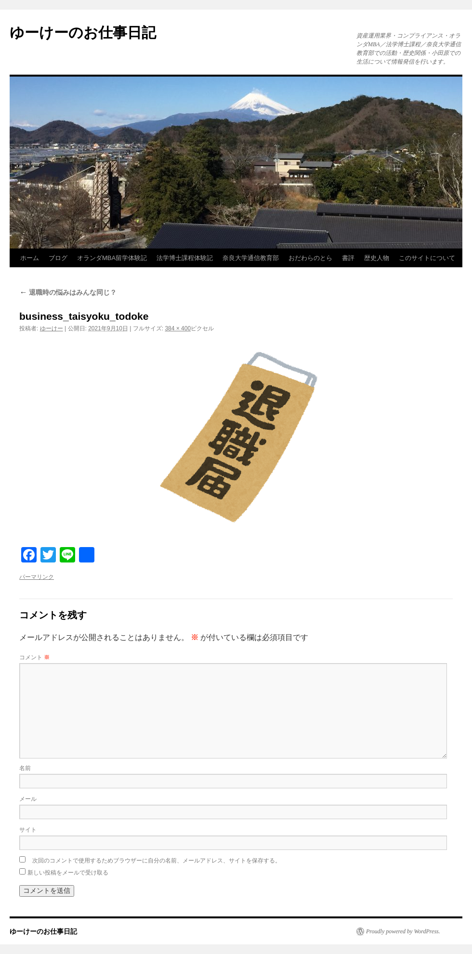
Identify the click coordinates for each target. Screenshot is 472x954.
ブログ (58, 257)
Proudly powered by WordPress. (403, 931)
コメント (34, 657)
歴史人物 (376, 257)
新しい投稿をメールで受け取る (67, 872)
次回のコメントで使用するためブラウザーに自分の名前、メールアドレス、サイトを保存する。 (156, 860)
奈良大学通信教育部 (251, 257)
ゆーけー (51, 328)
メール (28, 799)
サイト (28, 829)
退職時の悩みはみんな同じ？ (68, 292)
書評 (348, 257)
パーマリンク (36, 577)
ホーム (29, 257)
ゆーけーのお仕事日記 (83, 32)
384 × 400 (178, 328)
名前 (25, 768)
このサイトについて (427, 257)
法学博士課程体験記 (185, 257)
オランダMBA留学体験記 (112, 257)
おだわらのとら (310, 257)
